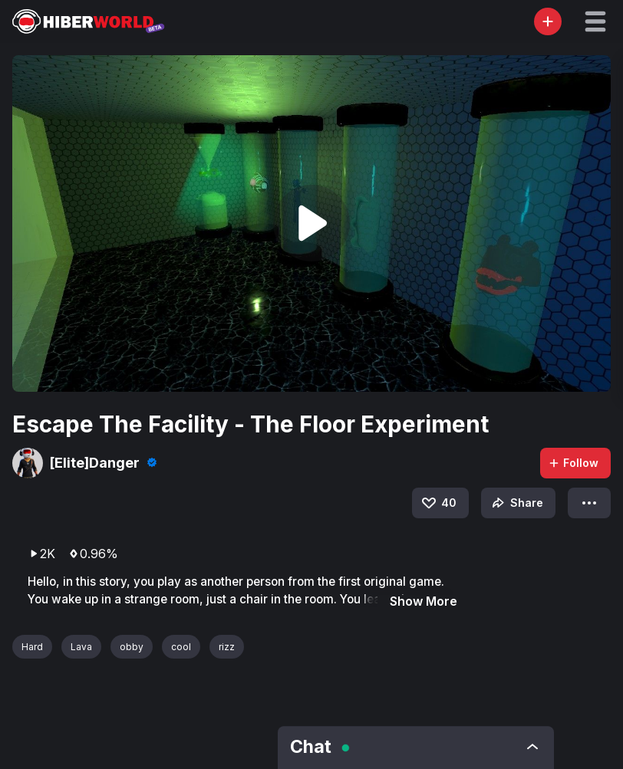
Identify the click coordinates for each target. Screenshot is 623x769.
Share (516, 503)
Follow (573, 462)
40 (438, 503)
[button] (595, 21)
